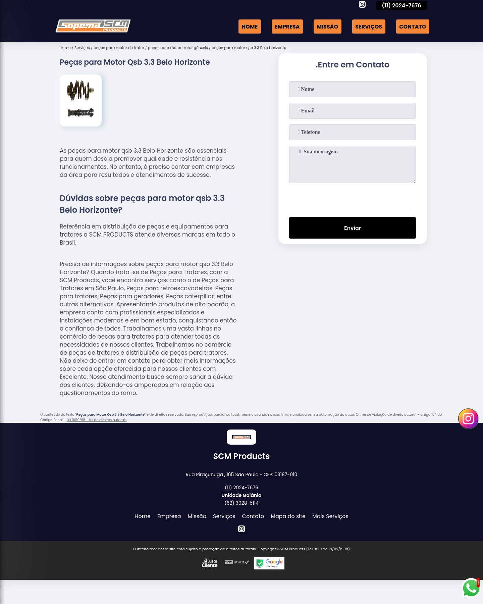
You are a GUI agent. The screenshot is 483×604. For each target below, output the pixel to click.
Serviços (368, 26)
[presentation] (353, 199)
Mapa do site (288, 516)
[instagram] (362, 5)
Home (249, 26)
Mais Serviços (330, 516)
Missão (327, 26)
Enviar (352, 228)
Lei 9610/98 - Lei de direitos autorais (96, 419)
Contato (412, 26)
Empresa (287, 26)
